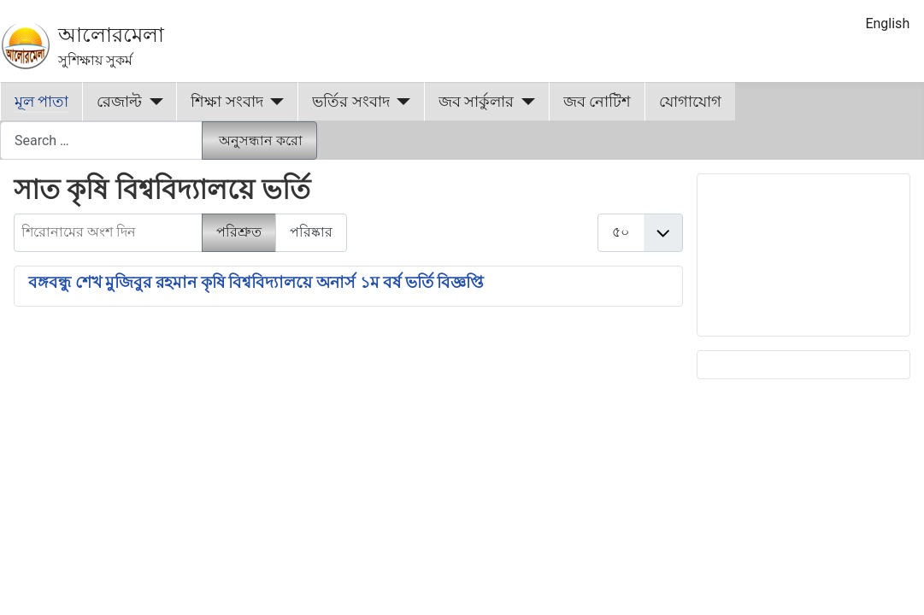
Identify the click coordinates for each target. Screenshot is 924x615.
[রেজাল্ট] (152, 102)
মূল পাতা (41, 101)
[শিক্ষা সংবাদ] (274, 102)
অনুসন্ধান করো (261, 140)
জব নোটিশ (597, 101)
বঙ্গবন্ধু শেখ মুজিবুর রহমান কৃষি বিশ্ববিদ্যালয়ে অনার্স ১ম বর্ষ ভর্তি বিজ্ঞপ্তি (256, 282)
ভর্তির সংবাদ (350, 101)
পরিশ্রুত (239, 232)
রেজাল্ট (119, 101)
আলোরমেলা (111, 35)
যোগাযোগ (690, 101)
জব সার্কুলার (476, 101)
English (887, 23)
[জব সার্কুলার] (524, 102)
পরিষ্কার (311, 232)
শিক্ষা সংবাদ (226, 101)
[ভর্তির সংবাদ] (400, 102)
